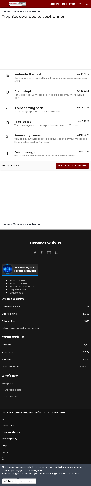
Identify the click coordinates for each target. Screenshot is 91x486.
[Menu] (4, 4)
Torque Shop (16, 292)
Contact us (8, 425)
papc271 (84, 366)
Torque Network (17, 289)
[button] (45, 419)
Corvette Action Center (21, 286)
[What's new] (80, 4)
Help (4, 445)
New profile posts (11, 390)
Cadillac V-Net (17, 280)
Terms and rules (11, 432)
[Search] (87, 4)
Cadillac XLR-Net (18, 283)
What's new (10, 375)
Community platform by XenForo (34, 412)
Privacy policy (9, 438)
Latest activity (9, 396)
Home (5, 452)
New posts (7, 383)
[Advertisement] (45, 45)
